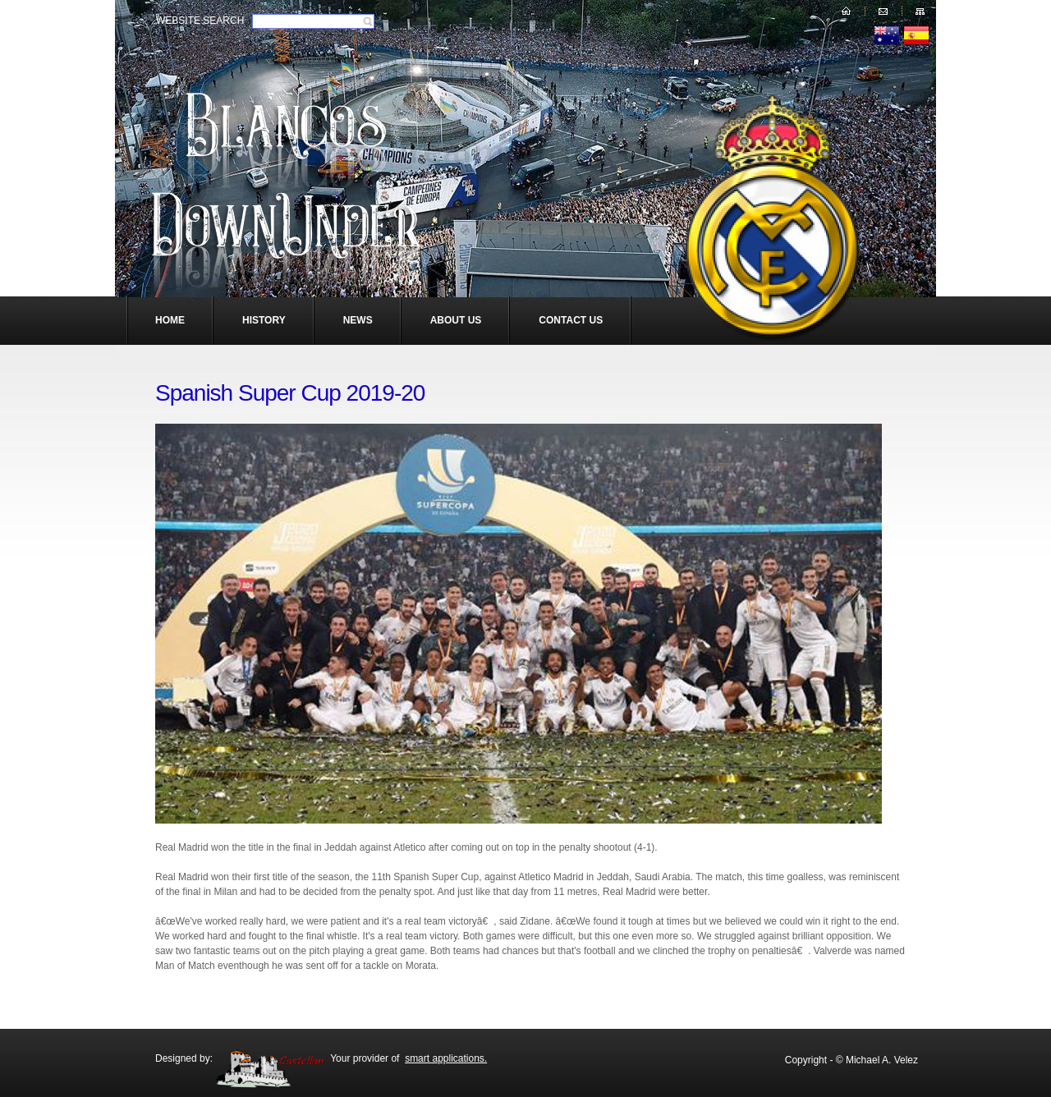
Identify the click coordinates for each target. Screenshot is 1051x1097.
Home (170, 320)
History (264, 320)
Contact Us (571, 320)
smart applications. (446, 1058)
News (358, 320)
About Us (456, 320)
